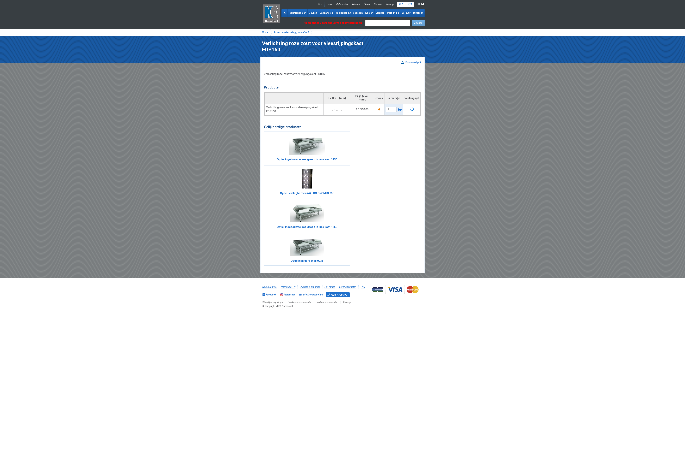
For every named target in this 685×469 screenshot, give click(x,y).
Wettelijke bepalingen (273, 208)
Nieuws (356, 4)
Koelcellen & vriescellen (349, 12)
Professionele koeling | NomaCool (291, 32)
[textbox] (387, 23)
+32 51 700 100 (339, 200)
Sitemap (346, 208)
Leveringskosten (347, 192)
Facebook (271, 200)
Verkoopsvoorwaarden (300, 208)
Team (367, 4)
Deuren (313, 12)
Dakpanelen (326, 12)
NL (423, 4)
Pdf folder (330, 192)
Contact (378, 4)
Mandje (400, 4)
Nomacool (271, 14)
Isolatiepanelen (297, 12)
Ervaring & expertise (310, 192)
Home (265, 32)
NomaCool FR (288, 192)
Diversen (418, 12)
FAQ (363, 192)
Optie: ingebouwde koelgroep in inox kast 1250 (362, 163)
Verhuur (406, 12)
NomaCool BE (269, 192)
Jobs (329, 4)
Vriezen (380, 12)
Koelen (369, 12)
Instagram (289, 200)
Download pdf (413, 62)
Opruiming (393, 12)
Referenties (342, 4)
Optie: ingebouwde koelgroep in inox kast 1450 (282, 163)
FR (418, 4)
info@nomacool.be (313, 200)
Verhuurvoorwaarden (327, 208)
